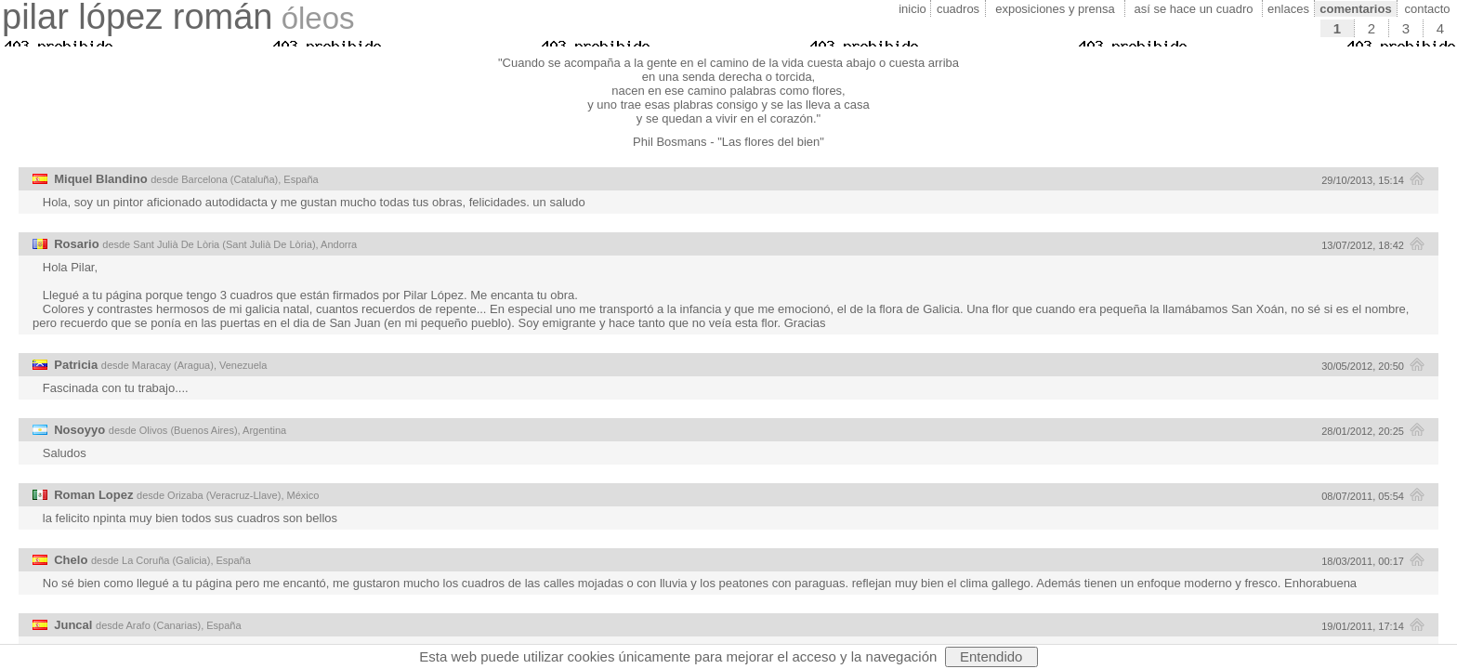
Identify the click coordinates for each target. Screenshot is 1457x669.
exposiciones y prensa (1055, 9)
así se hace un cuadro (1194, 9)
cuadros (958, 9)
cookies (591, 656)
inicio (912, 9)
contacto (1427, 9)
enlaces (1288, 9)
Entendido (991, 656)
